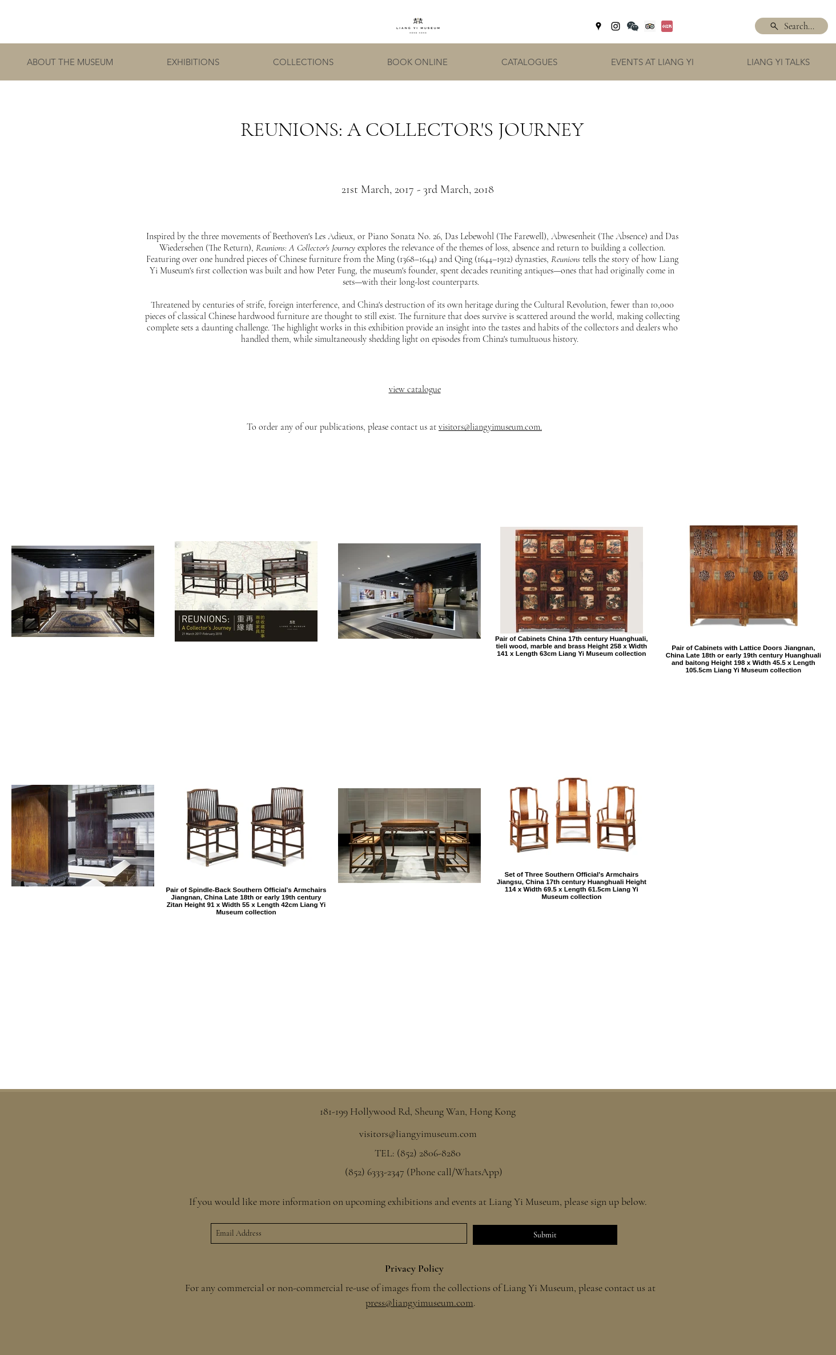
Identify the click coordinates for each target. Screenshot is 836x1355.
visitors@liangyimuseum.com (489, 427)
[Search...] (791, 26)
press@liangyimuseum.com (419, 1302)
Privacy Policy (414, 1268)
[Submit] (545, 1235)
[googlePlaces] (598, 26)
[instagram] (615, 26)
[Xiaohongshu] (667, 26)
